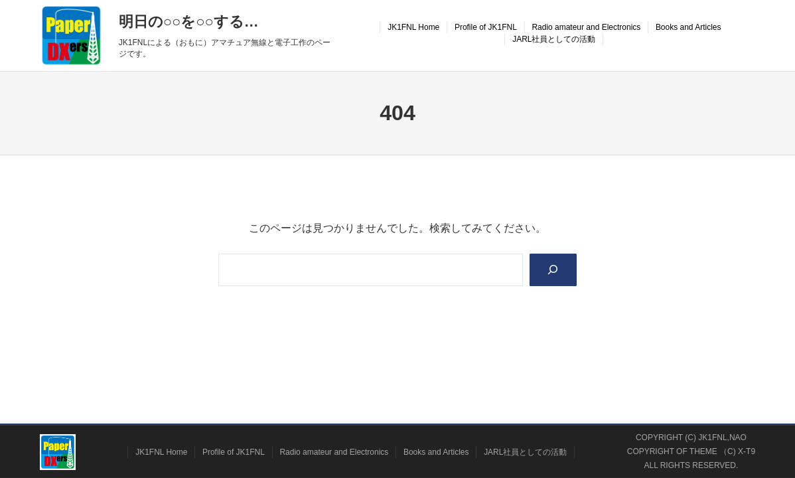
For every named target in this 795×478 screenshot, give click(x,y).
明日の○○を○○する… (189, 21)
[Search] (553, 270)
